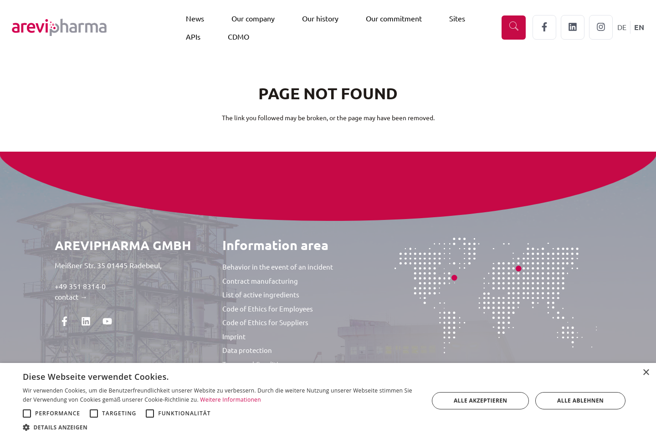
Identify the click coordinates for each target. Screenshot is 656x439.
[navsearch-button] (514, 27)
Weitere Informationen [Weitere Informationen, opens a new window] (230, 399)
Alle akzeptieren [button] (480, 400)
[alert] (328, 401)
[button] (220, 427)
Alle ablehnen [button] (580, 400)
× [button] (645, 372)
